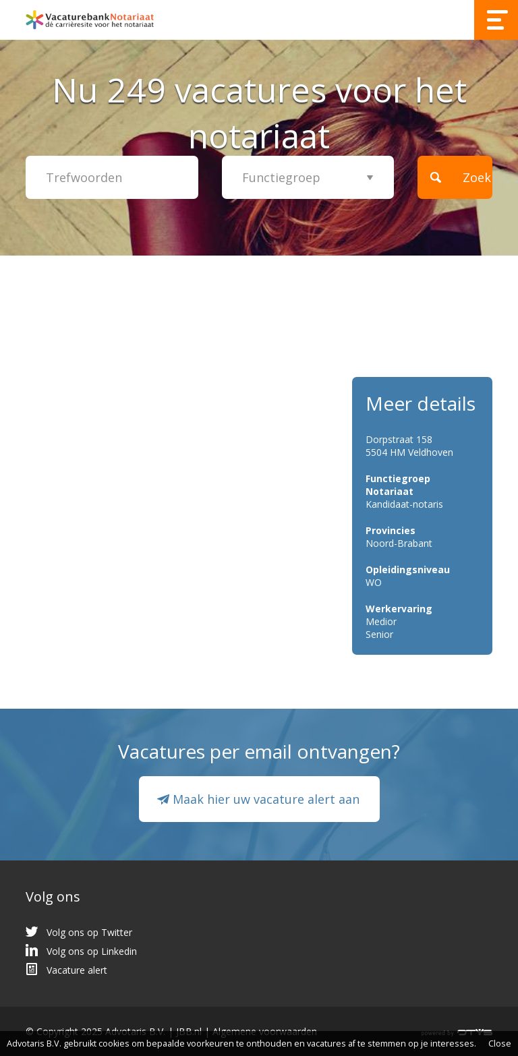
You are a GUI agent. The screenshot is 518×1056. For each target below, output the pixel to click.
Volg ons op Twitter (89, 932)
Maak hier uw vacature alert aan (266, 799)
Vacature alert (77, 970)
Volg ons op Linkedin (92, 951)
